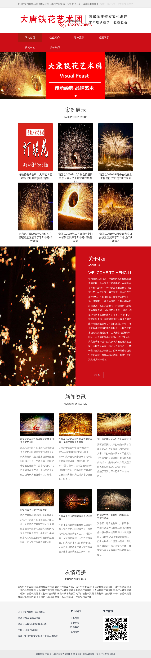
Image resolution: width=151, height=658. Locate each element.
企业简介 (54, 37)
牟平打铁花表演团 (45, 595)
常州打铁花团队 (125, 4)
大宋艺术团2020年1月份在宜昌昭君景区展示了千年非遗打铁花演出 (35, 237)
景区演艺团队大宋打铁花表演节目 (114, 439)
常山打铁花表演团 (45, 589)
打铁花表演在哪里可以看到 (33, 509)
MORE (97, 375)
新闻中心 (30, 47)
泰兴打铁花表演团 (27, 586)
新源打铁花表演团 (27, 595)
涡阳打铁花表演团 (85, 586)
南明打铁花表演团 (85, 592)
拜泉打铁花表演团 (103, 586)
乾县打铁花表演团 (83, 589)
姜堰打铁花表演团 (45, 586)
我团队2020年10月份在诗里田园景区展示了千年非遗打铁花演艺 (75, 178)
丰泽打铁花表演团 (27, 589)
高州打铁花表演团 (122, 589)
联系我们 (54, 47)
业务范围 (74, 617)
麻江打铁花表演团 (48, 592)
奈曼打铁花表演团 (64, 595)
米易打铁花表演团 (66, 592)
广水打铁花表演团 (83, 595)
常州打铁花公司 (108, 4)
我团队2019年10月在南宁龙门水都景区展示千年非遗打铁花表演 (75, 237)
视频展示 (104, 37)
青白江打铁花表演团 (65, 586)
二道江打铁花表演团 (28, 592)
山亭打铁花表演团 (122, 586)
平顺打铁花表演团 (64, 589)
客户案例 (79, 37)
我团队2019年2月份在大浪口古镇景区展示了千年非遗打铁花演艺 (115, 237)
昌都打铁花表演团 (103, 592)
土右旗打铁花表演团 (102, 589)
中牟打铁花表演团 (122, 592)
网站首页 (30, 37)
